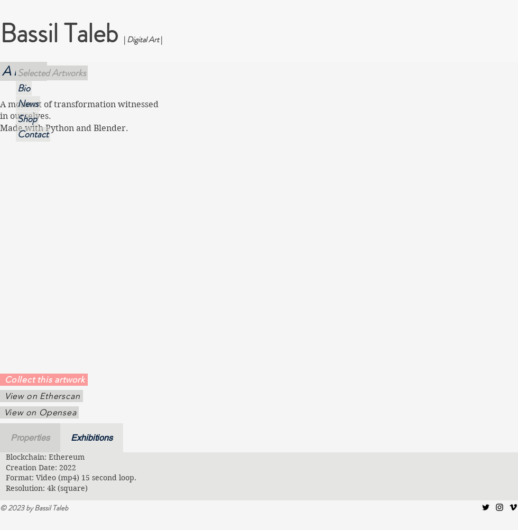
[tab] (30, 437)
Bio (23, 88)
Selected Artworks (51, 73)
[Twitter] (486, 507)
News (28, 103)
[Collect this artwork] (44, 380)
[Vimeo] (513, 507)
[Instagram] (499, 507)
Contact (33, 134)
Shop (27, 119)
